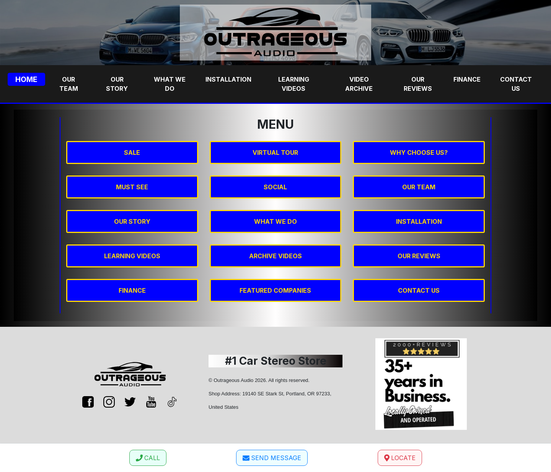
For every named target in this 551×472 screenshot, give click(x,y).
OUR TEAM (418, 187)
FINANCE (132, 290)
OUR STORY (132, 221)
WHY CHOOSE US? (419, 152)
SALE (132, 152)
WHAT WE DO (275, 221)
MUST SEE (132, 187)
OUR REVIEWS (419, 256)
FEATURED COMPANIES (275, 290)
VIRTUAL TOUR (275, 152)
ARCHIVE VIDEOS (275, 256)
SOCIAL (275, 187)
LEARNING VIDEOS (132, 256)
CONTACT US (419, 290)
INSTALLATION (419, 221)
